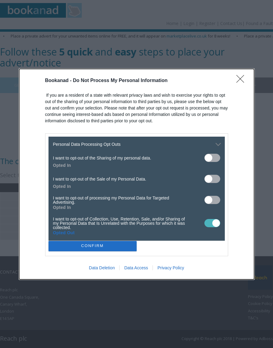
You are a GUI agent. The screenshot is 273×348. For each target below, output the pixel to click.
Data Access (136, 267)
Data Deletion (102, 267)
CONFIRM (92, 246)
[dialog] (136, 174)
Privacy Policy (170, 267)
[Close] (242, 81)
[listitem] (136, 144)
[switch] (212, 158)
